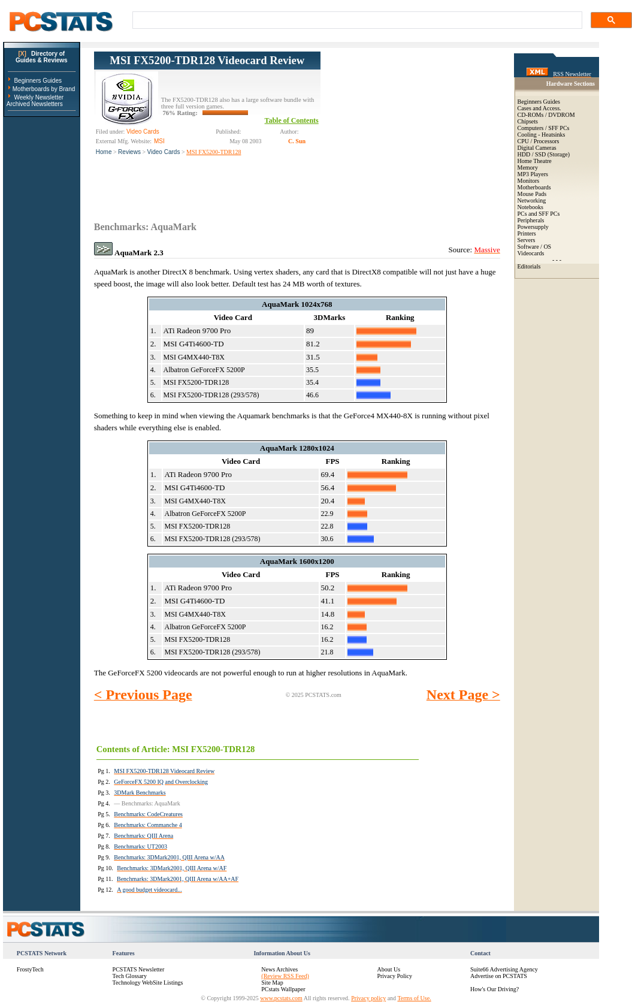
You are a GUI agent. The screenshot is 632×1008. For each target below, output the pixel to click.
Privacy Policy (394, 976)
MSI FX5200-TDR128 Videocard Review (207, 60)
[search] (356, 20)
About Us (388, 969)
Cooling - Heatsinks (542, 134)
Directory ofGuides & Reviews (42, 57)
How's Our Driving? (494, 989)
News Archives (279, 969)
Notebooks (530, 207)
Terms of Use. (414, 998)
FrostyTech (30, 969)
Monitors (529, 180)
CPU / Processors (539, 141)
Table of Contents (292, 120)
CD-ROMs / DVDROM (546, 114)
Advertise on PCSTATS (498, 976)
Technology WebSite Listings (148, 982)
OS (547, 246)
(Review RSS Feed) (285, 976)
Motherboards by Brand (44, 89)
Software (528, 246)
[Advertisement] (410, 126)
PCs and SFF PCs (539, 213)
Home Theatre (535, 161)
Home (104, 152)
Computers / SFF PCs (544, 128)
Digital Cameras (537, 147)
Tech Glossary (130, 976)
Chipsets (528, 121)
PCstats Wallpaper (283, 989)
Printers (527, 233)
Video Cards (163, 152)
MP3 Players (533, 174)
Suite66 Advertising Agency (504, 969)
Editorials (529, 266)
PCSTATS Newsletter (139, 969)
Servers (527, 240)
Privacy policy (368, 998)
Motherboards (534, 187)
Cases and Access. (539, 108)
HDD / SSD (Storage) (544, 154)
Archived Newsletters (35, 104)
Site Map (272, 982)
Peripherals (531, 220)
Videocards (531, 253)
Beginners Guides (38, 80)
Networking (532, 200)
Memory (528, 167)
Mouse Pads (532, 194)
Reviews (129, 152)
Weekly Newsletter (38, 97)
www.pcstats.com (281, 998)
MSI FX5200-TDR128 (213, 152)
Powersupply (533, 227)
